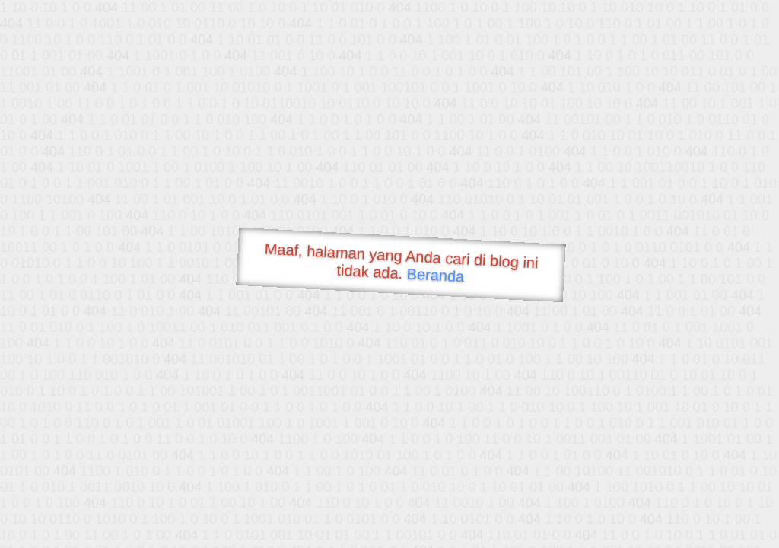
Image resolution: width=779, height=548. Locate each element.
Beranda (435, 275)
